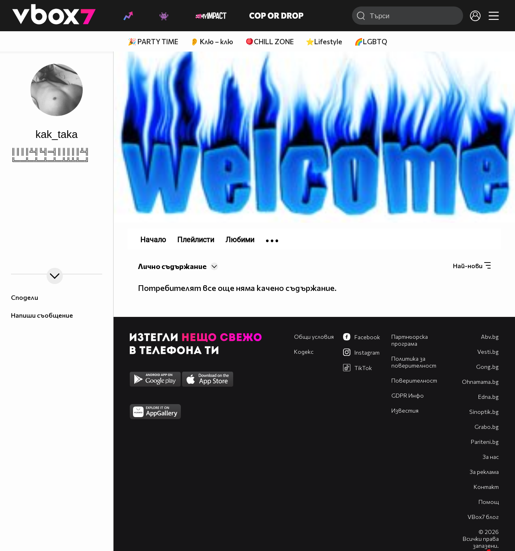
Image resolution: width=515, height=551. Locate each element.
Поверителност (414, 380)
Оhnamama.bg (480, 381)
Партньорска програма (409, 340)
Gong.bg (487, 366)
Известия (404, 410)
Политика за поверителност (413, 362)
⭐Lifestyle (324, 41)
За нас (491, 456)
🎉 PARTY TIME (153, 41)
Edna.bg (488, 396)
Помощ (489, 501)
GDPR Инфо (407, 395)
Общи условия (314, 336)
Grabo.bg (486, 426)
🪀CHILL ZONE (269, 41)
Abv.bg (490, 336)
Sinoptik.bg (484, 411)
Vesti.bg (488, 351)
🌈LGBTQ (370, 41)
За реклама (484, 471)
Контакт (486, 486)
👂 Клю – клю (211, 41)
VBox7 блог (483, 516)
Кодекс (303, 351)
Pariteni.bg (485, 441)
